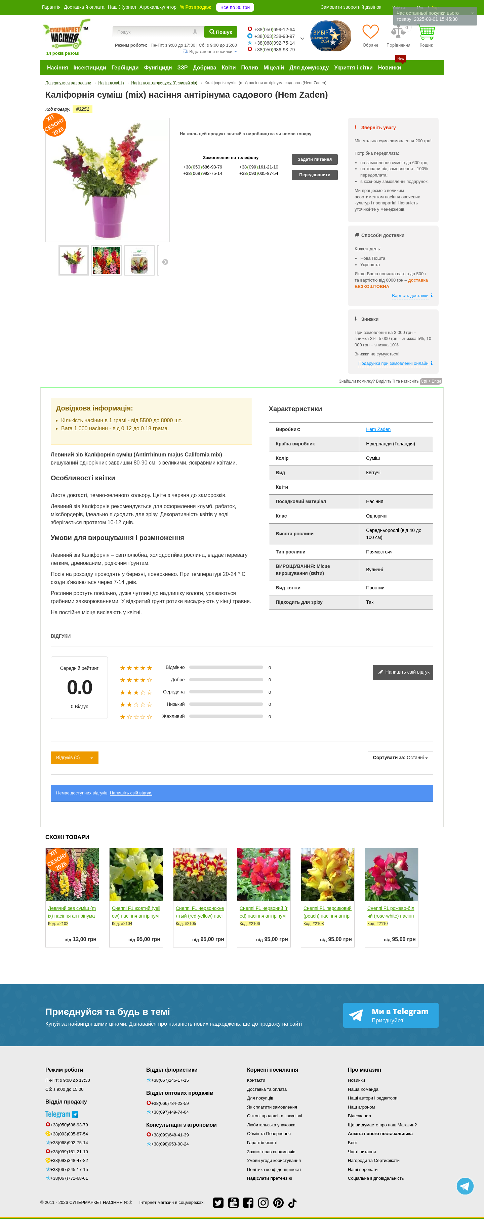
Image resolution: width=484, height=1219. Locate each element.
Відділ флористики (172, 1070)
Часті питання (362, 1151)
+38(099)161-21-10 (69, 1151)
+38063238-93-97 (274, 36)
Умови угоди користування (274, 1160)
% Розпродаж (195, 7)
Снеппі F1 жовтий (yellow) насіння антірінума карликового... (136, 916)
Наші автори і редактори (372, 1098)
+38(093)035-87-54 (69, 1133)
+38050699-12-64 (274, 29)
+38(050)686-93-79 (69, 1124)
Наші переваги (362, 1169)
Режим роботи (64, 1070)
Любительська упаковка (271, 1124)
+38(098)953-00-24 (170, 1144)
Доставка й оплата (84, 7)
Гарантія (51, 7)
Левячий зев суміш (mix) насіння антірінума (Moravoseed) (72, 916)
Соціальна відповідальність (376, 1178)
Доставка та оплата (267, 1089)
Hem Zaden (378, 429)
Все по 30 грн (235, 7)
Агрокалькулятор (157, 7)
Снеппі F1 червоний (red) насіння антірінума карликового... (264, 916)
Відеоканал (359, 1115)
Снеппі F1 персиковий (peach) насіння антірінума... (328, 916)
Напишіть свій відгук (404, 672)
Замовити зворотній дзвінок (351, 7)
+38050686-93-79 (274, 49)
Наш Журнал (122, 7)
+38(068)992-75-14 (69, 1142)
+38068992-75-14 (274, 43)
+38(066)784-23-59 (170, 1103)
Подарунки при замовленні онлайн (393, 363)
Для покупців (260, 1098)
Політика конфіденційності (274, 1169)
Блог (352, 1142)
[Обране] (370, 35)
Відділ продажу (66, 1102)
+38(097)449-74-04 (170, 1112)
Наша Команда (363, 1089)
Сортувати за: (389, 757)
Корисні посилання (272, 1070)
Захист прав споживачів (271, 1151)
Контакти (256, 1080)
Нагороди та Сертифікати (374, 1160)
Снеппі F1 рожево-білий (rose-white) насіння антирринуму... (390, 916)
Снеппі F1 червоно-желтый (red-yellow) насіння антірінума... (200, 916)
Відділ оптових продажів (179, 1093)
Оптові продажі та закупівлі (274, 1115)
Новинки (356, 1080)
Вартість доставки (410, 295)
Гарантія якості (262, 1142)
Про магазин (364, 1070)
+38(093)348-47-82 (69, 1160)
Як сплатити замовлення (272, 1107)
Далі (165, 261)
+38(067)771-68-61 (69, 1178)
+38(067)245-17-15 (69, 1169)
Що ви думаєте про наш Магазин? (382, 1124)
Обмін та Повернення (269, 1133)
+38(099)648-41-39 (170, 1134)
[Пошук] (220, 32)
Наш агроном (361, 1107)
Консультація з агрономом (181, 1125)
